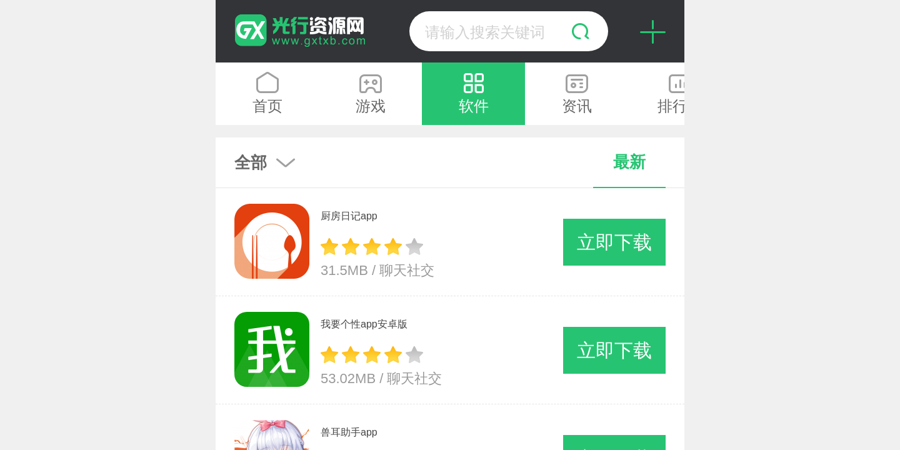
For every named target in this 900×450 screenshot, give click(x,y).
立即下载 (614, 242)
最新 (629, 161)
